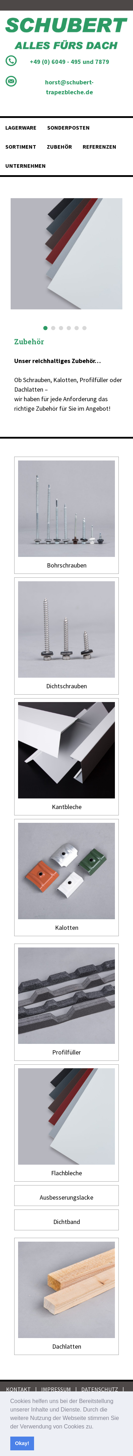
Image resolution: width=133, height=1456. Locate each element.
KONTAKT (18, 1389)
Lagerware (21, 127)
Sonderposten (68, 127)
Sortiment (20, 146)
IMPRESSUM (56, 1389)
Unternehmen (25, 165)
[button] (96, 1427)
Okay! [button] (22, 1443)
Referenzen (99, 146)
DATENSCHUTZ (99, 1389)
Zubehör (59, 146)
